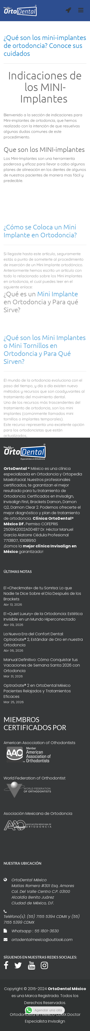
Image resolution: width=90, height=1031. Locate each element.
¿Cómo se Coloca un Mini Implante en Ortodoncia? (40, 258)
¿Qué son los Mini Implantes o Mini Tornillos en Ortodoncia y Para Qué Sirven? (45, 379)
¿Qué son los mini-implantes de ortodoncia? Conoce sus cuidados (45, 45)
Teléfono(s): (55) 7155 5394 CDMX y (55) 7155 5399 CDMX (42, 919)
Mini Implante (57, 321)
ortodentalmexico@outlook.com (42, 939)
